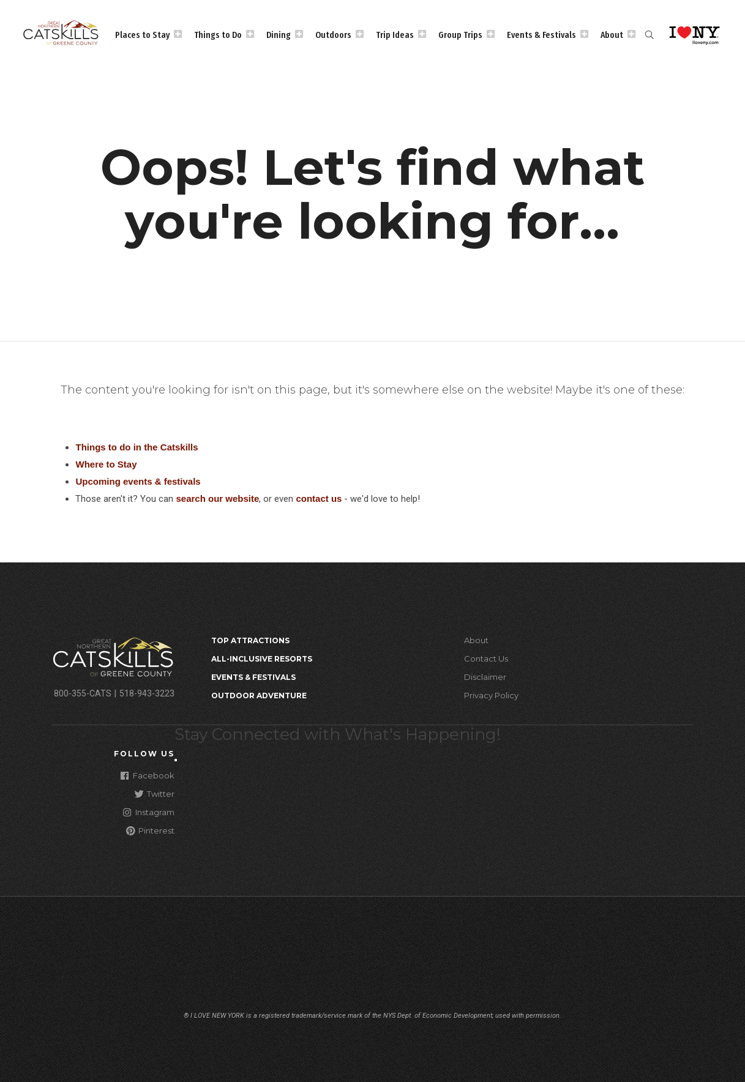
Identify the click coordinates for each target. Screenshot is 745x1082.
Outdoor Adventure (259, 695)
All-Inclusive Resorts (261, 658)
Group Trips (460, 34)
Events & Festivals (541, 34)
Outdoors (333, 34)
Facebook (147, 775)
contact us (319, 498)
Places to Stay (142, 34)
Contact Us (486, 658)
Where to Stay (106, 464)
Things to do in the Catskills (136, 447)
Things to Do (218, 34)
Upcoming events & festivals (137, 481)
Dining (278, 34)
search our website (217, 498)
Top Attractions (250, 640)
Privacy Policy (491, 695)
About (612, 34)
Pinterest (150, 830)
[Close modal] (175, 760)
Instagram (148, 811)
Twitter (154, 793)
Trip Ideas (395, 34)
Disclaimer (485, 677)
